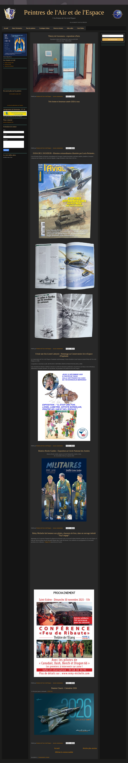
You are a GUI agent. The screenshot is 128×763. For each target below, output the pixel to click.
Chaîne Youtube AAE (9, 62)
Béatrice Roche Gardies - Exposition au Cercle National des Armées (64, 451)
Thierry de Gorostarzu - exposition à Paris (64, 36)
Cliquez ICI (47, 542)
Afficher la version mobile (64, 752)
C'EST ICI (49, 691)
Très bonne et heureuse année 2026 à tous (64, 102)
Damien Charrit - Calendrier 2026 (64, 688)
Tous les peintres (30, 28)
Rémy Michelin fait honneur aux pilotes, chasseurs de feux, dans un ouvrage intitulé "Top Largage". (64, 534)
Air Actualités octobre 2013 (15, 93)
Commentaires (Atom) (43, 757)
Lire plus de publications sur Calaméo (15, 105)
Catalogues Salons (44, 28)
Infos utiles (70, 28)
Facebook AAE (8, 64)
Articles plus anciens (90, 748)
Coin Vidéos (80, 28)
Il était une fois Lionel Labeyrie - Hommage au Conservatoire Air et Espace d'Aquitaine (64, 355)
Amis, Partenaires (17, 28)
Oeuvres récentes (58, 28)
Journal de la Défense (9, 66)
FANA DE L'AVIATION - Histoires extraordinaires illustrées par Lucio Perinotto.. (64, 153)
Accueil (6, 28)
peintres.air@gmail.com (8, 122)
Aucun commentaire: (58, 96)
